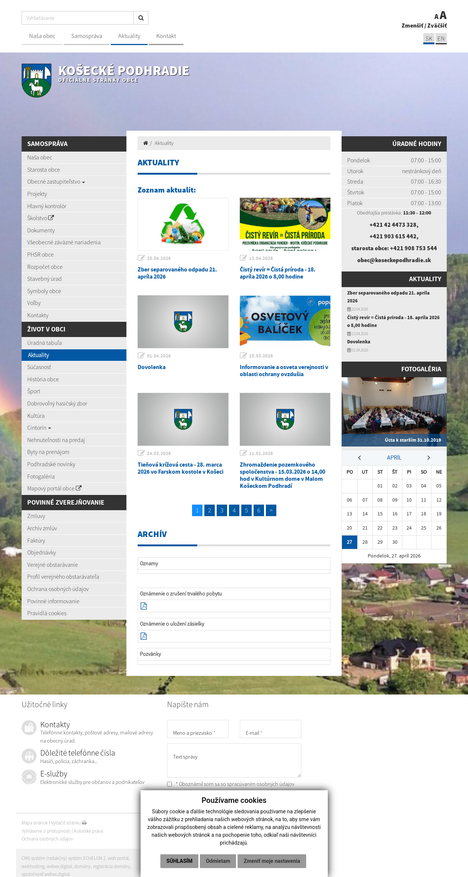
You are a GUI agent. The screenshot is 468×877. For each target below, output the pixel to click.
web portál (118, 858)
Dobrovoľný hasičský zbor (57, 403)
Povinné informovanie (53, 601)
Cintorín (39, 427)
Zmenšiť (412, 25)
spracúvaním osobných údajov (260, 784)
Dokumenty (41, 230)
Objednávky (41, 552)
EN (441, 38)
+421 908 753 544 (413, 248)
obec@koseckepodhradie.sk (394, 260)
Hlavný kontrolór (46, 206)
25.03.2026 (261, 356)
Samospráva (86, 36)
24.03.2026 (159, 453)
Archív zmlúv (42, 528)
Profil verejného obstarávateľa (63, 576)
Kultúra (36, 415)
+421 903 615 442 (393, 236)
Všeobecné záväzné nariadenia (64, 242)
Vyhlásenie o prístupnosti (46, 831)
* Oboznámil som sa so (230, 784)
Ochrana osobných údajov (58, 588)
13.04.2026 (261, 258)
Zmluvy (36, 515)
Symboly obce (44, 291)
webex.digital (59, 866)
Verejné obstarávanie (52, 564)
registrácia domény (111, 866)
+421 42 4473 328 (393, 224)
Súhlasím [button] (179, 861)
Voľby (34, 302)
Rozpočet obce (45, 266)
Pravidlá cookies (46, 613)
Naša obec (42, 36)
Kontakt (166, 36)
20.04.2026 (159, 258)
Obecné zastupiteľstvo (56, 181)
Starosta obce (43, 169)
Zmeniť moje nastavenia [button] (272, 861)
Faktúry (36, 540)
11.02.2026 (261, 453)
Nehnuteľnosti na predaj (56, 440)
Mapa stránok (35, 823)
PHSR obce (40, 254)
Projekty (37, 193)
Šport (33, 391)
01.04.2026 (159, 356)
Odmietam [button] (218, 861)
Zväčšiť (437, 25)
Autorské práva (88, 831)
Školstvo (40, 218)
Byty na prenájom (48, 451)
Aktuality (129, 36)
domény (82, 866)
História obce (43, 379)
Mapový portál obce (54, 488)
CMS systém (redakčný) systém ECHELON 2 (64, 858)
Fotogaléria (41, 476)
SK (428, 38)
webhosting (33, 866)
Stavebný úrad (44, 278)
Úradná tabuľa (44, 342)
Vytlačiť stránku (69, 823)
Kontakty (37, 315)
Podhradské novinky (51, 464)
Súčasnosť (39, 367)
